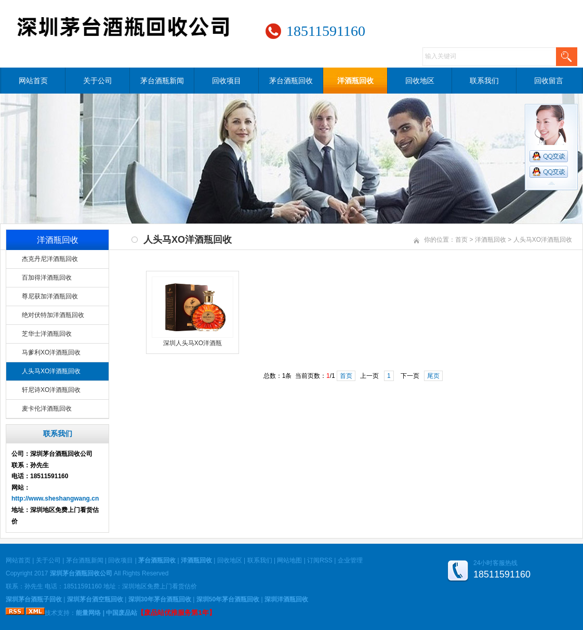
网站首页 (33, 80)
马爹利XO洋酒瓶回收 (51, 352)
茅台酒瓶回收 (291, 80)
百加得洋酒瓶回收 (47, 277)
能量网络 (88, 612)
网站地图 (289, 560)
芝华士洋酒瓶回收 (47, 333)
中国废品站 (121, 612)
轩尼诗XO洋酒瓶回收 (51, 389)
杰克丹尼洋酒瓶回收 (50, 258)
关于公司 (97, 80)
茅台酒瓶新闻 (162, 80)
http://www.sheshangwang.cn (55, 498)
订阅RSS (320, 560)
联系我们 (484, 80)
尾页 (433, 375)
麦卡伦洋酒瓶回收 (47, 408)
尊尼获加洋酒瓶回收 (50, 296)
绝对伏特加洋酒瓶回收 (53, 315)
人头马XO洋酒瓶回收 (51, 371)
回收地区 (419, 80)
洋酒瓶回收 (355, 80)
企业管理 (350, 560)
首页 (461, 239)
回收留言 (548, 80)
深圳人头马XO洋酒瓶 (192, 343)
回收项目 (226, 80)
